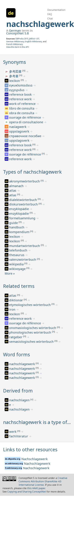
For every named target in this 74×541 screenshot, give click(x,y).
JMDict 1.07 (34, 38)
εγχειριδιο (17, 90)
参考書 (14, 76)
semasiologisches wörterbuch (31, 341)
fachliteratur (19, 436)
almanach (16, 186)
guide (14, 223)
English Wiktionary (33, 41)
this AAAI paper (36, 488)
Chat (50, 18)
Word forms (16, 354)
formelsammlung (22, 218)
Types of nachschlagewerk (32, 172)
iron (12, 309)
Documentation (56, 10)
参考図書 (15, 71)
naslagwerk (18, 127)
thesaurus (17, 255)
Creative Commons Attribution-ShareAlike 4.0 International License (43, 481)
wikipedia (16, 264)
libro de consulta (22, 108)
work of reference (22, 104)
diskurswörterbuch (24, 204)
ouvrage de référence (25, 117)
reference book (20, 94)
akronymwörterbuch (25, 181)
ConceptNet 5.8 (17, 33)
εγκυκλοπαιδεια (21, 85)
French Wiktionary (14, 44)
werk (13, 431)
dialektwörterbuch (23, 200)
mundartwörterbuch (25, 246)
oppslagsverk (19, 131)
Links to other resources (30, 449)
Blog (50, 23)
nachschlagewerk (40, 24)
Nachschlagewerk (34, 459)
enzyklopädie (19, 209)
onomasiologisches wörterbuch (33, 328)
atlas (13, 190)
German (15, 30)
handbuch (17, 227)
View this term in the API (17, 47)
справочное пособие (25, 136)
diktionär (16, 300)
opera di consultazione (26, 122)
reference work (20, 99)
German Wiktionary (15, 41)
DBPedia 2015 (22, 38)
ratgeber (16, 337)
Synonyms (14, 62)
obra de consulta (22, 113)
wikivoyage (17, 269)
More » (10, 273)
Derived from (18, 390)
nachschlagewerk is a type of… (37, 422)
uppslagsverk (19, 140)
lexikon (15, 81)
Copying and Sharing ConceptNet (26, 491)
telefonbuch (18, 250)
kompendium (19, 232)
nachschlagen (19, 400)
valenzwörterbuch (23, 259)
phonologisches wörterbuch (30, 332)
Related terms (18, 286)
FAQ (49, 14)
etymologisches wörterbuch (30, 305)
